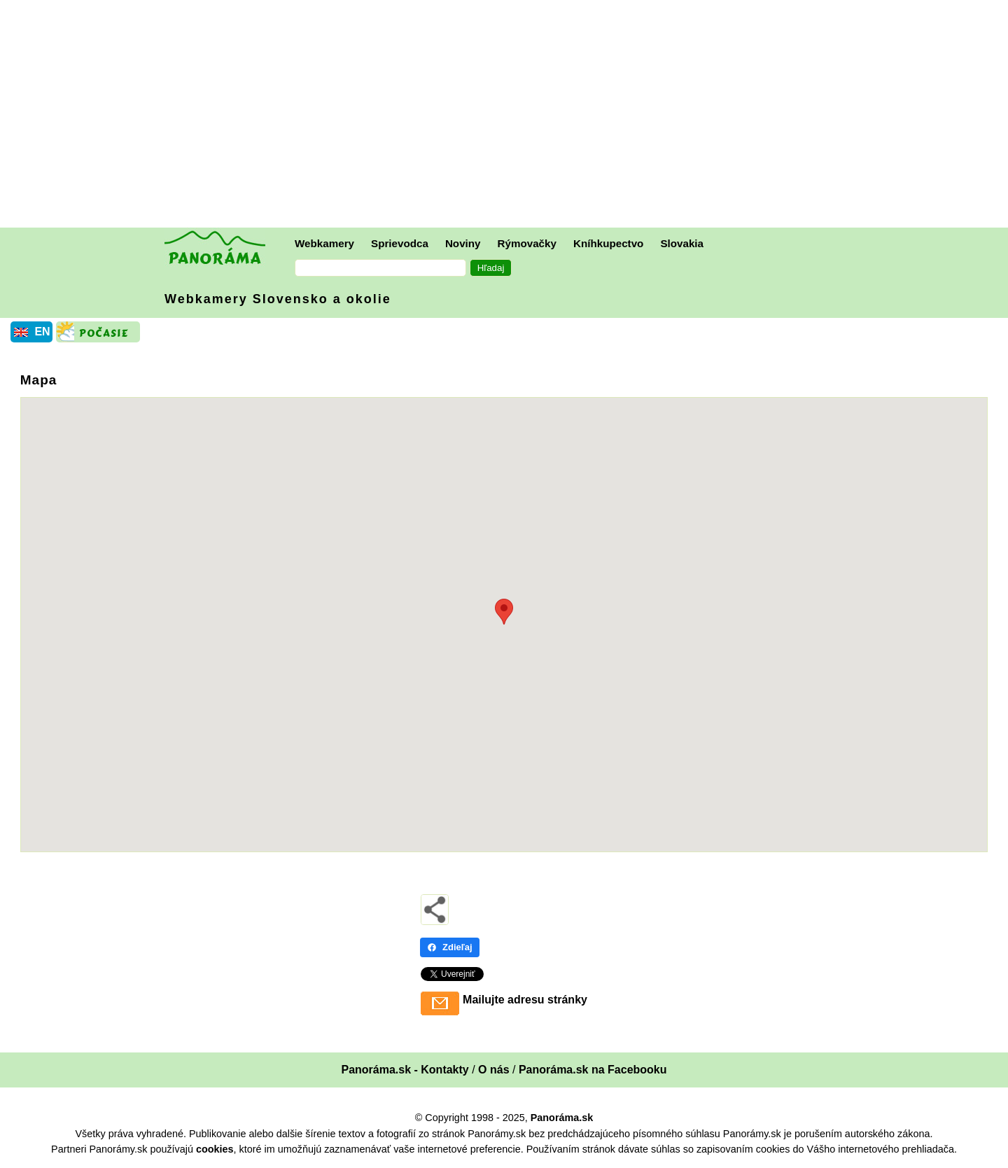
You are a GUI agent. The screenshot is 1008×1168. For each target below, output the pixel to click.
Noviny (463, 243)
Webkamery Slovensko (277, 299)
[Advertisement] (507, 116)
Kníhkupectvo (608, 243)
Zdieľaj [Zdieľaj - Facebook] (449, 947)
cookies (215, 1149)
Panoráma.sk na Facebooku (593, 1070)
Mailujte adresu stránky (525, 1000)
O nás (493, 1070)
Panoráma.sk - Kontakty (404, 1070)
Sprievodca (399, 243)
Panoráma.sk (562, 1117)
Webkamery (324, 243)
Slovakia (682, 243)
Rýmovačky (527, 243)
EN (42, 332)
